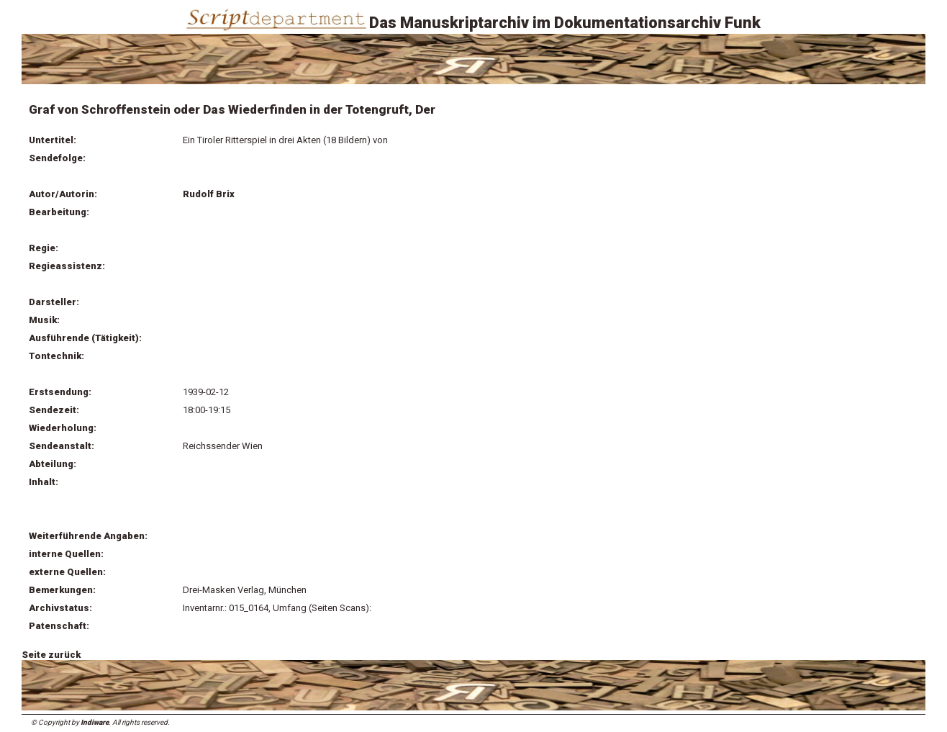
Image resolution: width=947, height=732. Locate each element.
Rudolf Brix (209, 194)
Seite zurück (51, 654)
